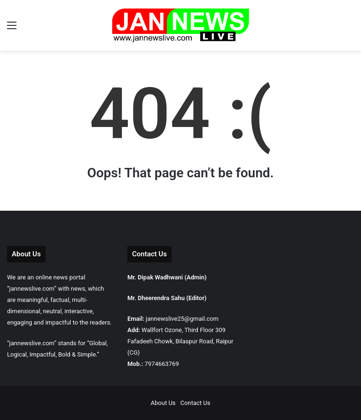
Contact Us (195, 402)
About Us (163, 402)
